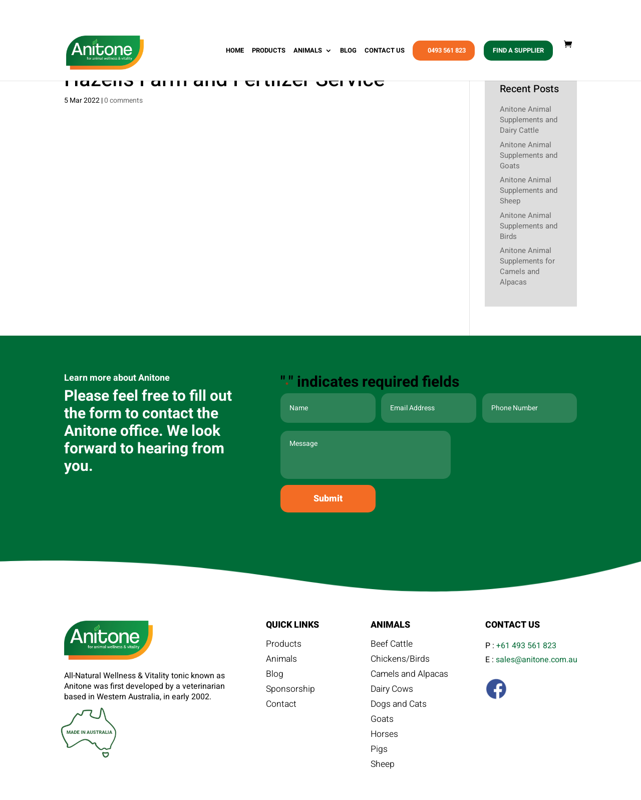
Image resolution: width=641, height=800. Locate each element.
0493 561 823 (447, 53)
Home (235, 54)
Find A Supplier (518, 53)
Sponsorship (290, 691)
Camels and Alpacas (411, 676)
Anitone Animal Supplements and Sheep (528, 190)
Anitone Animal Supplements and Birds (528, 226)
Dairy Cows (393, 691)
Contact (281, 706)
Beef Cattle (392, 646)
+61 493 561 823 (526, 646)
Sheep (383, 766)
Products (268, 54)
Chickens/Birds (400, 661)
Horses (385, 736)
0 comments (123, 100)
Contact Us (385, 54)
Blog (348, 54)
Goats (382, 721)
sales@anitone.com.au (536, 660)
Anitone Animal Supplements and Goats (528, 155)
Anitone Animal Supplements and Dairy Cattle (528, 120)
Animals (307, 54)
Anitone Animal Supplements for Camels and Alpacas (527, 266)
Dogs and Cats (400, 706)
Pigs (379, 751)
